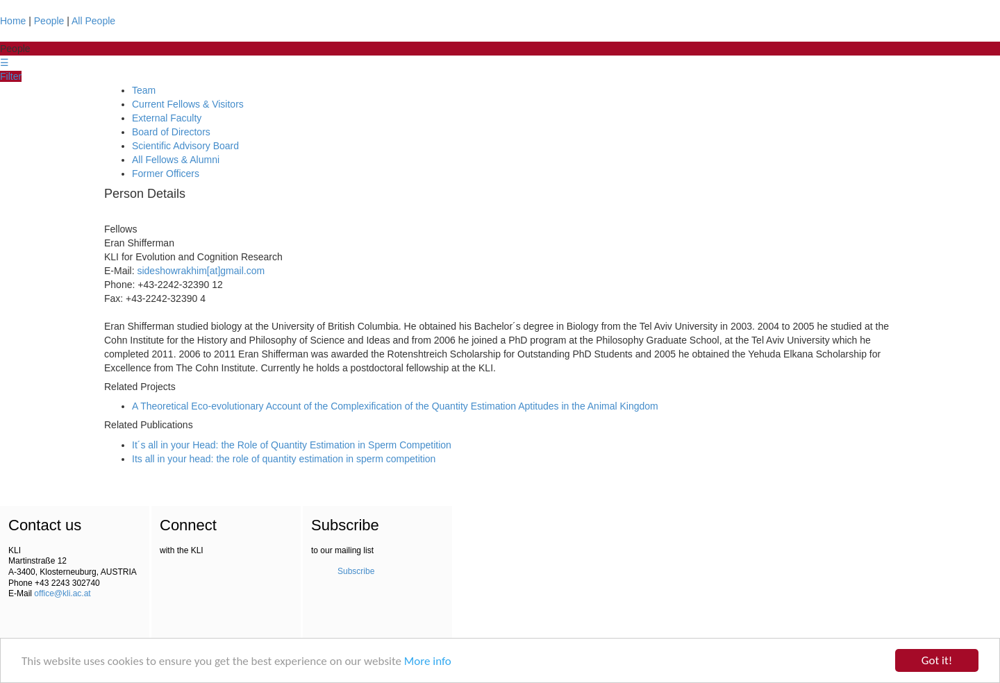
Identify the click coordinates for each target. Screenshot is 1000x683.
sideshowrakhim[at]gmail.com (201, 270)
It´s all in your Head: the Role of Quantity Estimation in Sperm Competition (291, 444)
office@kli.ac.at (62, 593)
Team (144, 90)
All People (93, 20)
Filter (11, 76)
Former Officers (165, 173)
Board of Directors (171, 131)
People (49, 20)
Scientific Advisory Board (185, 145)
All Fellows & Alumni (175, 159)
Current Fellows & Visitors (188, 104)
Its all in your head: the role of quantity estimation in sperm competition (283, 458)
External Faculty (166, 118)
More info (427, 661)
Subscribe (356, 571)
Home (13, 20)
